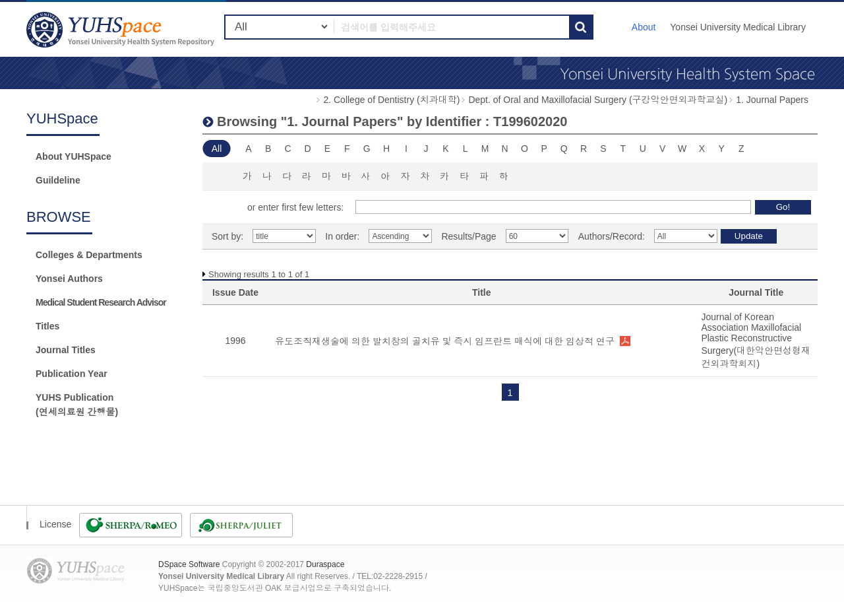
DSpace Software (189, 564)
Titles (47, 326)
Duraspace (325, 564)
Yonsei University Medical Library (738, 27)
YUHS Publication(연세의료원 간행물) (77, 404)
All (217, 148)
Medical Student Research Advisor (101, 302)
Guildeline (58, 180)
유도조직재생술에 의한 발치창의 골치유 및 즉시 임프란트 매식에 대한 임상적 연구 (445, 341)
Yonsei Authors (69, 278)
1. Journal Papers (772, 99)
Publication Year (71, 373)
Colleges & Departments (89, 255)
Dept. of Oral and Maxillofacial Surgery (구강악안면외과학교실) (597, 99)
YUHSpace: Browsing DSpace (122, 29)
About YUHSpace (73, 156)
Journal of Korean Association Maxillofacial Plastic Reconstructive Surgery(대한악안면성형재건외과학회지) (755, 340)
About (644, 27)
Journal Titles (66, 350)
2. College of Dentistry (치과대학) (391, 99)
